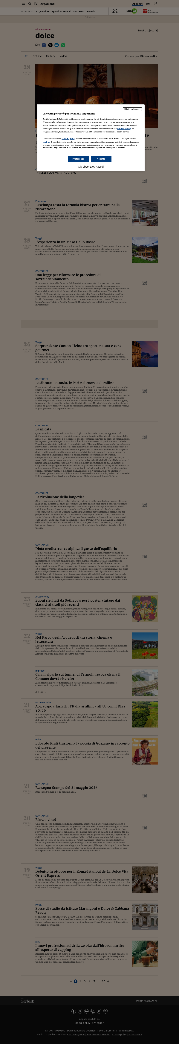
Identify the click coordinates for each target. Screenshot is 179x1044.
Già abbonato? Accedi (91, 166)
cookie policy (124, 128)
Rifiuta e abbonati (132, 109)
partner (46, 142)
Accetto (101, 159)
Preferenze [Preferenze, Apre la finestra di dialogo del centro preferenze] (78, 159)
